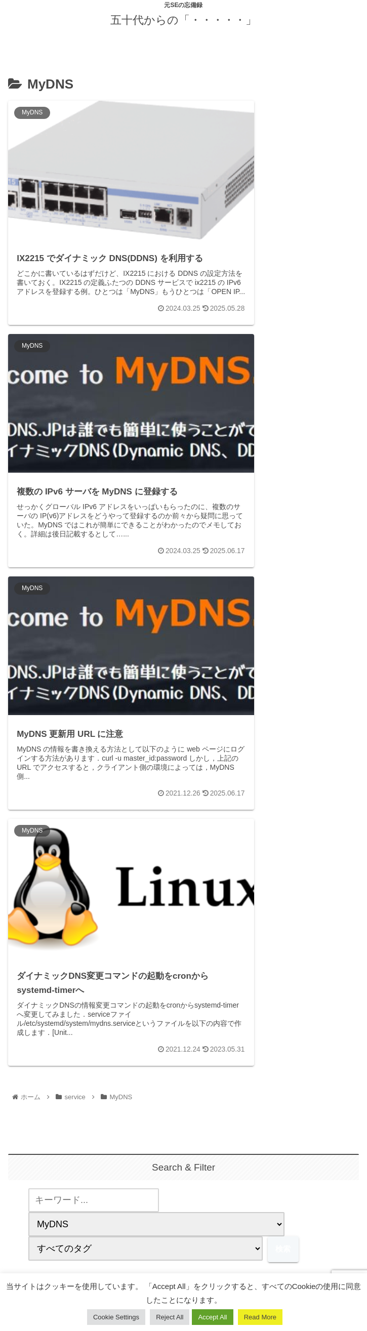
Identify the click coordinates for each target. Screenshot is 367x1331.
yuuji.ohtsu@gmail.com (183, 1114)
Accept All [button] (212, 1317)
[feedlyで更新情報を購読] (184, 1205)
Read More (260, 1317)
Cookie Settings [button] (116, 1317)
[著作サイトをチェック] (163, 1205)
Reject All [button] (169, 1317)
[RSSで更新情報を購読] (203, 1205)
